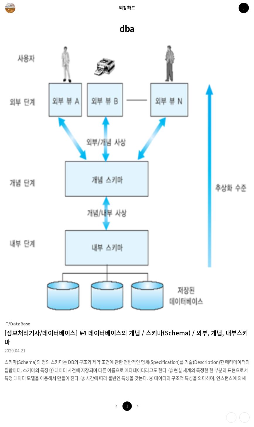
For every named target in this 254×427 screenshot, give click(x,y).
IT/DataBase (17, 323)
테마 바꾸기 (231, 417)
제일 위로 (244, 417)
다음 (138, 406)
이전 (116, 406)
